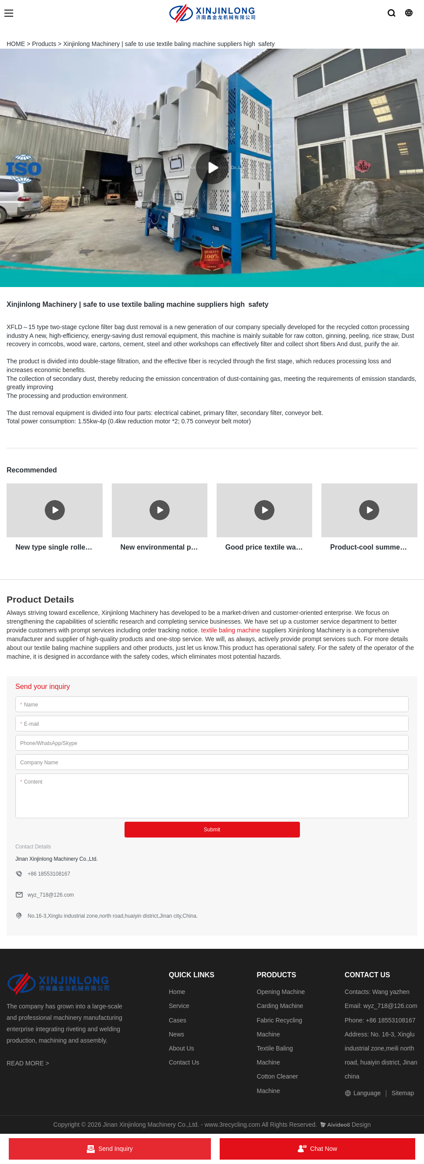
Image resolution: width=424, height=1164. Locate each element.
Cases (177, 1019)
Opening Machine (281, 991)
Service (179, 1005)
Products (44, 43)
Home (177, 991)
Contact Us (184, 1061)
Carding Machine (280, 1005)
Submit (212, 829)
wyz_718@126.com (390, 1005)
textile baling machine (230, 629)
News (176, 1033)
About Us (181, 1047)
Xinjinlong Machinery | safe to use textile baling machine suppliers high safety (168, 43)
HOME (16, 43)
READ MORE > (28, 1062)
